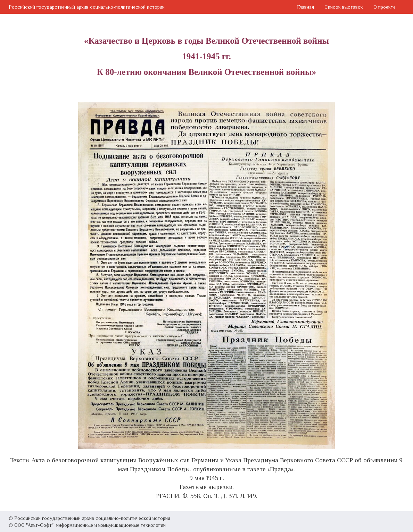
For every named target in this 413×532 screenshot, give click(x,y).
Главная (305, 7)
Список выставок (343, 7)
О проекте (384, 7)
